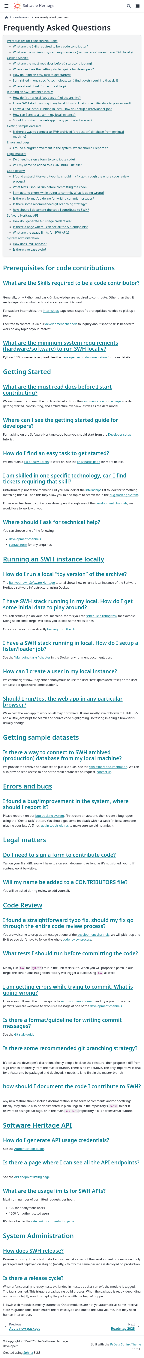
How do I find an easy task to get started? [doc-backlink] (56, 453)
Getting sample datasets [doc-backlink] (41, 737)
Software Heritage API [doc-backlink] (37, 1125)
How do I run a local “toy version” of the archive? (47, 98)
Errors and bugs (18, 142)
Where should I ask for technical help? (39, 86)
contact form (18, 545)
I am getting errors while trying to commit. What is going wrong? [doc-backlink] (68, 989)
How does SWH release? (29, 244)
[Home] (6, 17)
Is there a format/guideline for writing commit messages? (53, 198)
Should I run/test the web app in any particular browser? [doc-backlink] (63, 701)
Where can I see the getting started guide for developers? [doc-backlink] (60, 422)
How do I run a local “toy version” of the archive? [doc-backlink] (65, 574)
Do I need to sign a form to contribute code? (44, 159)
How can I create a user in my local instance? (44, 115)
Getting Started (17, 58)
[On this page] (137, 6)
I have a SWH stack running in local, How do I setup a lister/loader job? (62, 109)
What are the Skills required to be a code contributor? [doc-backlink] (71, 282)
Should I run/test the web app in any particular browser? (52, 120)
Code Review (16, 171)
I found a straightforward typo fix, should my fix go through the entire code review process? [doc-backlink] (68, 923)
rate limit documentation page (52, 1221)
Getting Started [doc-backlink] (27, 371)
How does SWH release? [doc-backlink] (33, 1250)
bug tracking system (124, 495)
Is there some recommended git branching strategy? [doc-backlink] (70, 1048)
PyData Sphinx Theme (125, 1344)
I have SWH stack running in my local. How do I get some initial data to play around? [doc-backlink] (68, 604)
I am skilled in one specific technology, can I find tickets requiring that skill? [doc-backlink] (64, 478)
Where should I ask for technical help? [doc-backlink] (51, 522)
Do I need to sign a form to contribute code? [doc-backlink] (59, 854)
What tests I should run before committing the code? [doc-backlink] (70, 953)
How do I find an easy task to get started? (42, 75)
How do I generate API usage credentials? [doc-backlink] (56, 1140)
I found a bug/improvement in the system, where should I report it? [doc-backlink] (66, 804)
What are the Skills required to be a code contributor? (50, 46)
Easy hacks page (88, 462)
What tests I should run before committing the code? (50, 187)
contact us (104, 772)
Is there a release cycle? (29, 249)
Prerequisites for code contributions (32, 41)
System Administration (23, 238)
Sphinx (28, 1353)
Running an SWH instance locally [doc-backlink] (53, 559)
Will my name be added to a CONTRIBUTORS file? (47, 165)
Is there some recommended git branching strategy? (50, 204)
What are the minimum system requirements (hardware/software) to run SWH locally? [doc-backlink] (60, 345)
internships (51, 311)
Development (21, 17)
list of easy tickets (36, 462)
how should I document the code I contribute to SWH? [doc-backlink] (72, 1086)
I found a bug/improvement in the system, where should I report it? (60, 148)
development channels (61, 324)
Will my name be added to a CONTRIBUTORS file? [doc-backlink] (65, 882)
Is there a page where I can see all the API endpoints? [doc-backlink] (71, 1162)
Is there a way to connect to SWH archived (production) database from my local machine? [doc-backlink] (62, 755)
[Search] (129, 6)
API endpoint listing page (32, 1177)
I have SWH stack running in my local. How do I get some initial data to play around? (72, 103)
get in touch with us (55, 825)
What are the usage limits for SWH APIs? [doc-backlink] (54, 1190)
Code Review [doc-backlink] (22, 905)
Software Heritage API (22, 215)
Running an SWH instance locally (30, 92)
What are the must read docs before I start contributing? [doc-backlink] (57, 389)
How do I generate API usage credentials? (42, 221)
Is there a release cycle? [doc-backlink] (33, 1278)
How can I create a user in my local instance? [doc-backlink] (60, 671)
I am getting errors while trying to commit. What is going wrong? (58, 193)
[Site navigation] (6, 6)
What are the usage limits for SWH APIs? (41, 232)
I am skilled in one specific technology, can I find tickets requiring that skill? (65, 80)
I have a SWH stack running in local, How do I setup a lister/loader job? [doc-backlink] (70, 645)
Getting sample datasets (24, 126)
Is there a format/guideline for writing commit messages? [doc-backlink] (62, 1022)
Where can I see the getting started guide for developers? (53, 69)
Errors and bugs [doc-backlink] (27, 786)
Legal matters (16, 154)
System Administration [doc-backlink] (38, 1235)
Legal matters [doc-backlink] (24, 839)
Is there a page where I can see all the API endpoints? (50, 227)
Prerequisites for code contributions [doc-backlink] (59, 268)
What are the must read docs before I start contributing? (52, 63)
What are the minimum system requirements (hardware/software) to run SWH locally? (73, 52)
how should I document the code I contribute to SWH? (51, 210)
